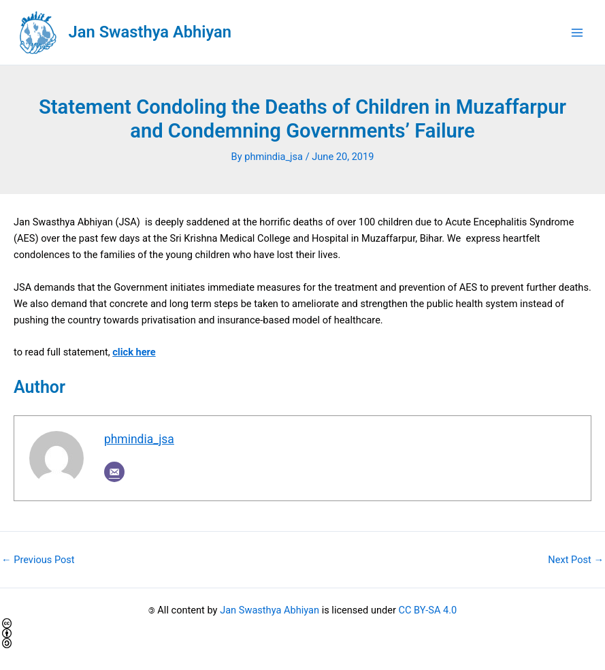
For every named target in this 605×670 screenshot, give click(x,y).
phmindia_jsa (139, 439)
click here (133, 352)
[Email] (114, 472)
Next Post (576, 560)
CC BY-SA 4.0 (428, 610)
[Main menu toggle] (577, 32)
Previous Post (38, 560)
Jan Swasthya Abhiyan (150, 32)
